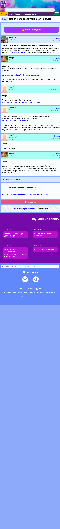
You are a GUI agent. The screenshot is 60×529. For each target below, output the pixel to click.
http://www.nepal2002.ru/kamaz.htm (15, 121)
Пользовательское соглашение (15, 293)
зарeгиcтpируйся (29, 209)
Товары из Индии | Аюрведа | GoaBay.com (19, 187)
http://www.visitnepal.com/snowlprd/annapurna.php (20, 102)
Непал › (4, 19)
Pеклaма (32, 293)
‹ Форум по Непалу (11, 179)
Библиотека (50, 293)
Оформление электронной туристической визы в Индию (25, 194)
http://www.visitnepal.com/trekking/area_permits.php (21, 75)
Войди (15, 209)
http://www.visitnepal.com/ (18, 52)
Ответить (57, 38)
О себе (11, 41)
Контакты (40, 293)
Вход (56, 14)
